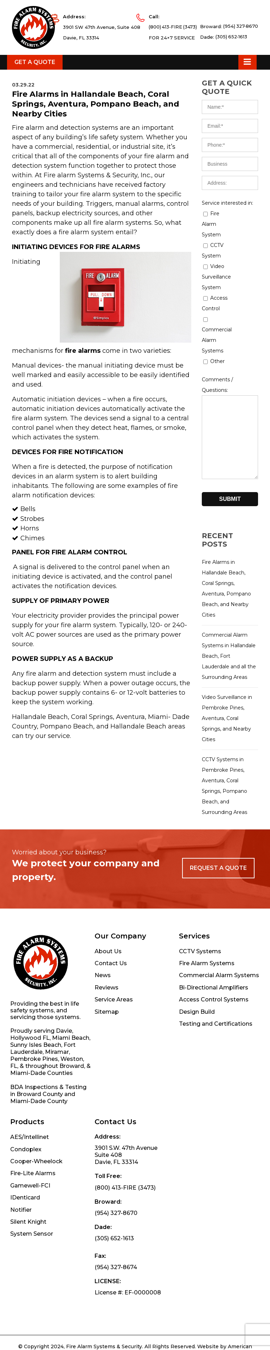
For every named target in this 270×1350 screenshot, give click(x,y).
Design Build (197, 1048)
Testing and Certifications (215, 1060)
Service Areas (114, 1036)
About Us (108, 988)
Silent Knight (28, 1258)
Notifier (21, 1246)
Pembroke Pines (34, 1096)
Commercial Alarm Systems (219, 1012)
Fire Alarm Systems (206, 1000)
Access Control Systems (214, 1036)
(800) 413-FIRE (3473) (170, 70)
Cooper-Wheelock (36, 1198)
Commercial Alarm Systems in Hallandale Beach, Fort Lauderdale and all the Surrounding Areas (229, 693)
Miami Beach (70, 1074)
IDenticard (25, 1234)
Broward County (40, 1131)
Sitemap (107, 1048)
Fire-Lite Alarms (33, 1210)
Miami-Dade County (39, 1138)
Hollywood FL (30, 1074)
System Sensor (31, 1270)
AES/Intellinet (29, 1174)
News (103, 1012)
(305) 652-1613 (230, 80)
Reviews (106, 1024)
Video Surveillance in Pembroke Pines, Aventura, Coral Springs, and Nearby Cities (227, 755)
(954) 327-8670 (240, 69)
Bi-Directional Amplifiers (213, 1024)
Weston (71, 1096)
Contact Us (111, 1000)
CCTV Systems (200, 988)
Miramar (57, 1088)
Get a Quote (34, 99)
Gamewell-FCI (30, 1222)
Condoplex (25, 1186)
